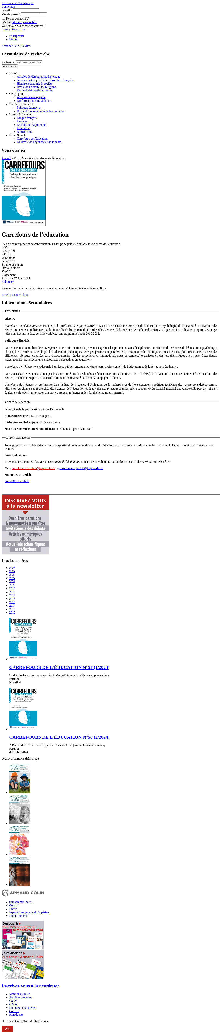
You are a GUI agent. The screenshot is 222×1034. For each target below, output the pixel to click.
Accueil (6, 158)
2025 (12, 567)
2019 (12, 588)
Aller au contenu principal (18, 3)
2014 (12, 605)
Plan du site (16, 1014)
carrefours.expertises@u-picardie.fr (81, 468)
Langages (22, 121)
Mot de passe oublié (24, 22)
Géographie (16, 93)
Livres (13, 39)
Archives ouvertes (20, 997)
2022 (12, 578)
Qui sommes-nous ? (21, 902)
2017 (12, 595)
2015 (12, 602)
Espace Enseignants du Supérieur (29, 912)
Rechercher (9, 62)
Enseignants (16, 35)
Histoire (14, 73)
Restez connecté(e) (17, 18)
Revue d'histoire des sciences (34, 90)
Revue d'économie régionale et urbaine (40, 111)
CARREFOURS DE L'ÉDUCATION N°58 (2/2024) (59, 737)
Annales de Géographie (31, 97)
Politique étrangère (28, 107)
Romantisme (24, 131)
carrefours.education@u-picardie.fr (33, 468)
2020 (12, 585)
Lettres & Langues (20, 114)
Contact (14, 905)
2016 (12, 598)
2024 (12, 571)
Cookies (14, 1011)
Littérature (23, 128)
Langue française (27, 117)
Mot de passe (11, 14)
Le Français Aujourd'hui (31, 124)
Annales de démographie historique (38, 76)
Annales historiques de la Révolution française (45, 80)
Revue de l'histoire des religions (36, 87)
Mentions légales (19, 994)
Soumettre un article (17, 481)
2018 (12, 591)
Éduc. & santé (17, 135)
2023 (12, 574)
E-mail (7, 10)
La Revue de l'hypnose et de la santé (39, 142)
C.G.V (13, 1000)
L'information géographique (34, 100)
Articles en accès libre (15, 294)
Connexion (8, 6)
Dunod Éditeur (18, 915)
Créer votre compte (13, 29)
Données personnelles (22, 1007)
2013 (12, 609)
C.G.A (13, 1004)
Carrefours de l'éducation (32, 138)
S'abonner (8, 281)
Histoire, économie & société (35, 83)
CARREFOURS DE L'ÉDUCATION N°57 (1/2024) (59, 667)
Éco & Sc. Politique (21, 104)
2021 (12, 581)
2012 (12, 612)
